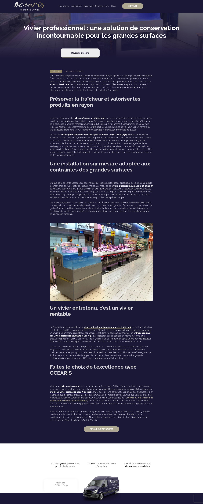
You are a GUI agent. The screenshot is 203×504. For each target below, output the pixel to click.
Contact (132, 6)
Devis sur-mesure (80, 50)
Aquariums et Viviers (73, 71)
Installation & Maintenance (96, 6)
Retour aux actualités (101, 429)
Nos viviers (64, 6)
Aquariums (76, 6)
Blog (113, 6)
